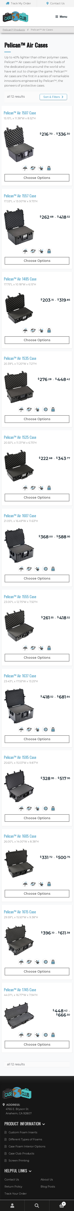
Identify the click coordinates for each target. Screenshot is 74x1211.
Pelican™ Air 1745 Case (20, 989)
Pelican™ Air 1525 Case (20, 437)
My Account (12, 1205)
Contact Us (55, 3)
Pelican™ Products (14, 29)
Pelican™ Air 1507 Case (20, 112)
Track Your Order (15, 1193)
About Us (47, 1179)
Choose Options (37, 178)
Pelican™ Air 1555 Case (20, 596)
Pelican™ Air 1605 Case (20, 836)
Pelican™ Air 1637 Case (20, 675)
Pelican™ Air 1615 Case (20, 911)
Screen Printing (19, 1160)
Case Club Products (21, 1153)
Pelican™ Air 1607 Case (20, 515)
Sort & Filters (53, 96)
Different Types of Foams (25, 1139)
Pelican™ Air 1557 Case (20, 195)
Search (37, 1205)
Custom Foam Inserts (23, 1132)
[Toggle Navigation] (61, 16)
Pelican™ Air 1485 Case (20, 279)
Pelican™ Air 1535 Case (20, 358)
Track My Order (18, 3)
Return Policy (13, 1186)
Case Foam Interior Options (27, 1146)
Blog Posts (48, 1186)
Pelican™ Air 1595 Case (20, 757)
